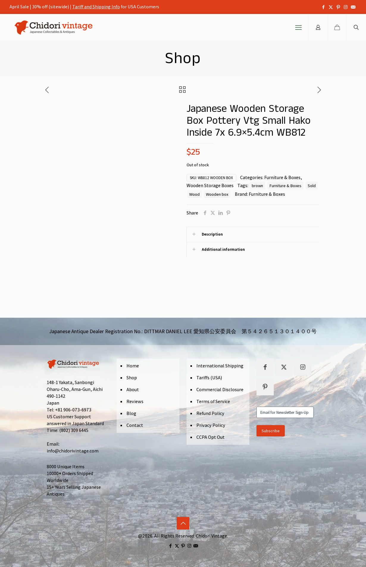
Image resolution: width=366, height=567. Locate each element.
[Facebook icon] (323, 7)
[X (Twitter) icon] (331, 7)
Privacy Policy (210, 425)
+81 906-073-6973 (73, 410)
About (132, 389)
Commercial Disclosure (219, 389)
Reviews (134, 401)
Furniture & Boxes (282, 177)
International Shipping (219, 366)
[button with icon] (265, 367)
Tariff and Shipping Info (96, 7)
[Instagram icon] (345, 7)
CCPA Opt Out (210, 437)
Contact (134, 425)
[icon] (353, 7)
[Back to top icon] (183, 523)
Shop (131, 378)
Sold (312, 185)
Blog (131, 413)
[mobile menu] (298, 27)
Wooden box (217, 194)
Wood (194, 194)
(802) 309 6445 (73, 430)
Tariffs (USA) (209, 378)
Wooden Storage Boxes (210, 185)
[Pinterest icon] (338, 7)
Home (132, 366)
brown (257, 185)
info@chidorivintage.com (72, 451)
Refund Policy (210, 413)
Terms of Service (213, 401)
